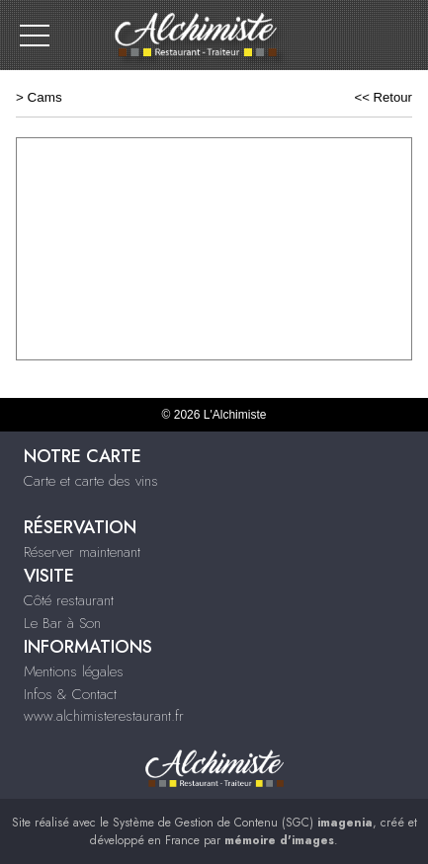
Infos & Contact (70, 694)
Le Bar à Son (62, 623)
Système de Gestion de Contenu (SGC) (243, 822)
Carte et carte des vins (91, 481)
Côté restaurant (69, 600)
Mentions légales (74, 671)
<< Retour (383, 97)
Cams (45, 97)
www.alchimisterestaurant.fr (104, 716)
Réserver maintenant (82, 552)
